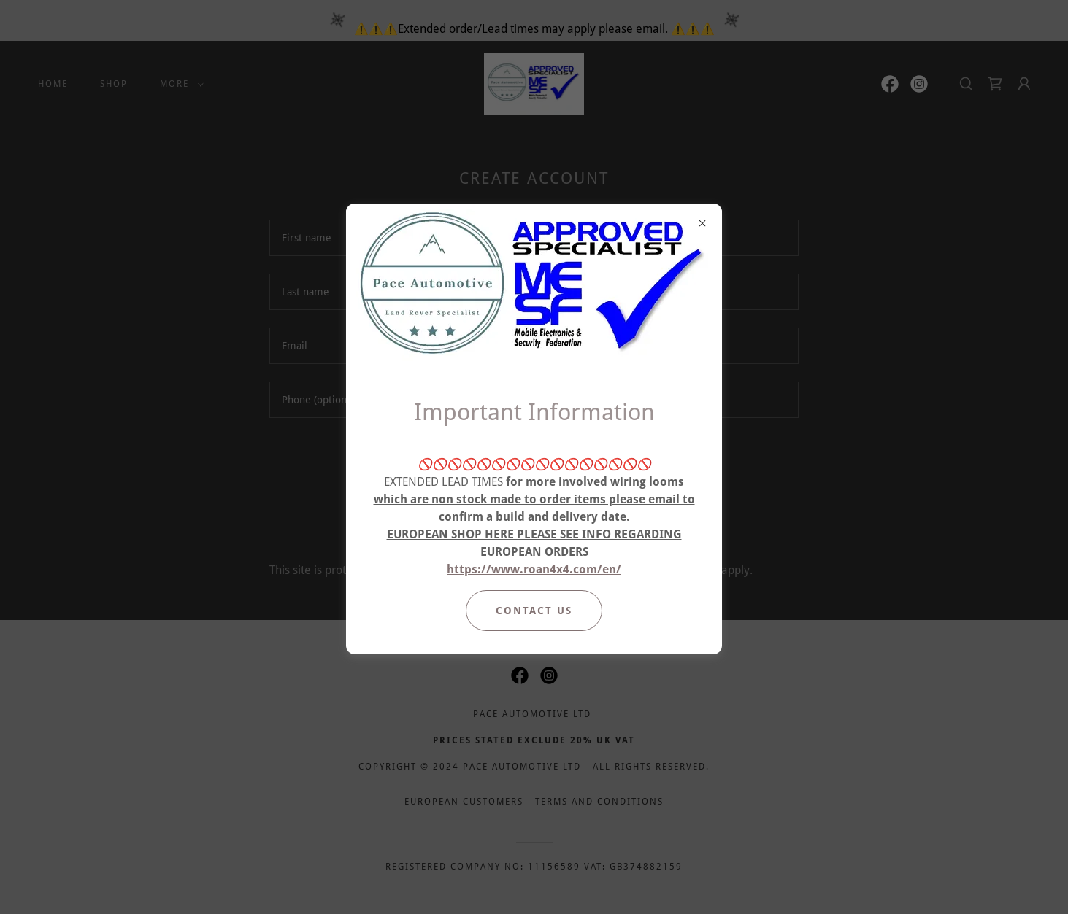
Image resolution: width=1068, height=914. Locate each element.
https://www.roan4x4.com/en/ (534, 569)
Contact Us (534, 610)
